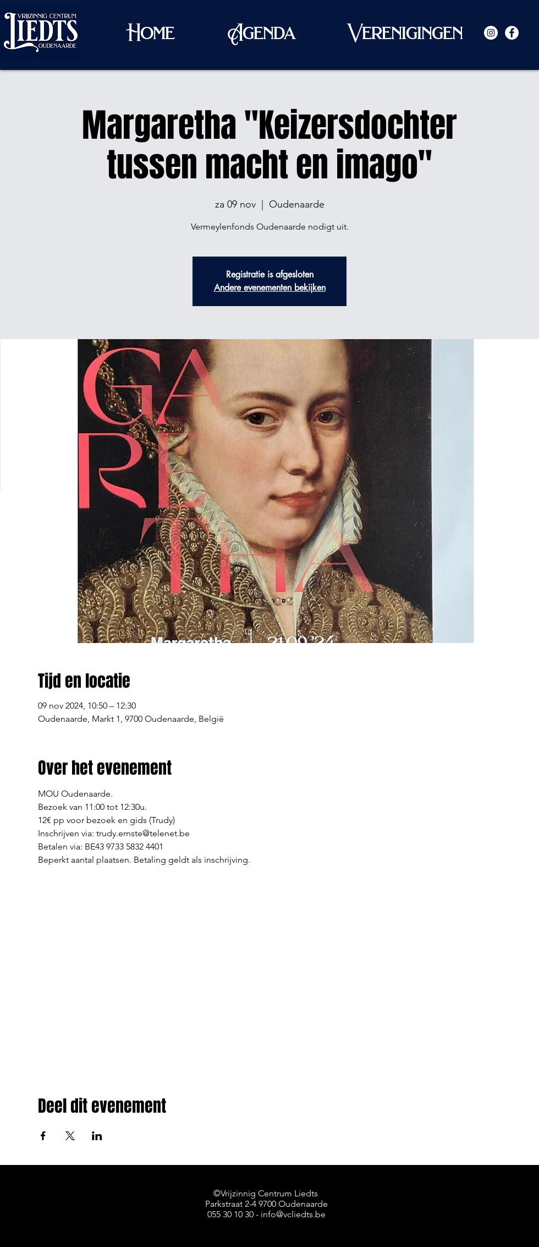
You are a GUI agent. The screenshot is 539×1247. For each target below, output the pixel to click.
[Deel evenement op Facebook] (43, 1135)
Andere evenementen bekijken (270, 287)
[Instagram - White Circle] (491, 33)
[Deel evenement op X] (70, 1135)
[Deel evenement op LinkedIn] (97, 1135)
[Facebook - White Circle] (512, 33)
